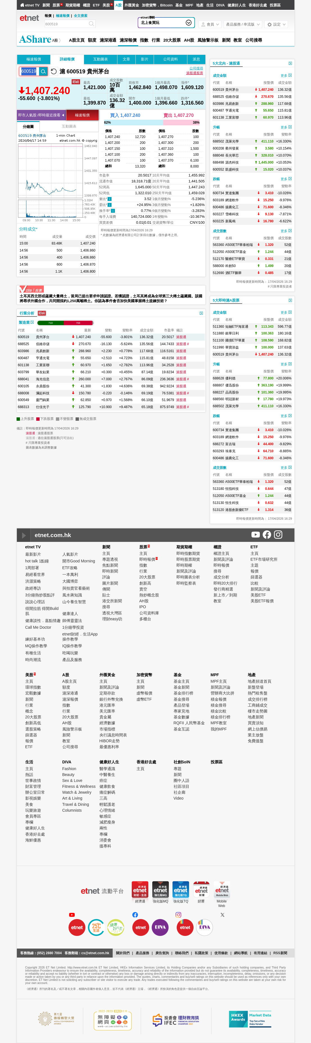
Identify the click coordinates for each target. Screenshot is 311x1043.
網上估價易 (257, 729)
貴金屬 (105, 717)
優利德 (230, 378)
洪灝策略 (33, 581)
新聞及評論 (186, 571)
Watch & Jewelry (77, 792)
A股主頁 (77, 40)
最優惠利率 (109, 747)
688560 (218, 399)
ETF (96, 5)
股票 (56, 5)
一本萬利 (70, 574)
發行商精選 (223, 589)
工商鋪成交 (257, 705)
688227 (218, 392)
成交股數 (219, 231)
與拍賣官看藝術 (76, 588)
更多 (286, 76)
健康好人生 (237, 5)
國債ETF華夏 (235, 340)
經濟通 (140, 901)
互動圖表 (100, 59)
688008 (23, 393)
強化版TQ (180, 901)
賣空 (143, 589)
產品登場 (181, 705)
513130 (218, 503)
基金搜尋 (181, 699)
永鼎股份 (42, 386)
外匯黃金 (131, 5)
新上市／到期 (225, 595)
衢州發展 (232, 148)
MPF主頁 (219, 681)
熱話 (29, 774)
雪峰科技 (232, 214)
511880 (218, 333)
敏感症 (105, 816)
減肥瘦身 (107, 822)
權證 (86, 5)
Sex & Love (72, 780)
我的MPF (219, 729)
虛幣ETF (144, 699)
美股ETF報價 (262, 601)
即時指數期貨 (188, 553)
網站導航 (241, 953)
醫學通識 (107, 768)
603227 (218, 214)
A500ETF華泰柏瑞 (239, 245)
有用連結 (260, 953)
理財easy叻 (112, 619)
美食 (29, 804)
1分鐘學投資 (73, 627)
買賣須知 (256, 723)
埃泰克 (230, 451)
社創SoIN (182, 762)
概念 (29, 711)
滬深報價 (128, 40)
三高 (103, 798)
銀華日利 (232, 333)
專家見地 (181, 711)
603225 (218, 221)
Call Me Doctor (38, 627)
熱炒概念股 (149, 595)
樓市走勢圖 (257, 711)
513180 (218, 489)
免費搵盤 (256, 741)
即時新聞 (110, 571)
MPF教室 (219, 723)
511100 (218, 340)
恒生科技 (232, 503)
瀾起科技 (42, 393)
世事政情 (33, 780)
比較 (254, 583)
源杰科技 (232, 162)
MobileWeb (221, 903)
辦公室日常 (35, 792)
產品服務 (142, 953)
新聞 (46, 5)
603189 (218, 200)
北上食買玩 (150, 23)
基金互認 (181, 729)
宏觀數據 (33, 693)
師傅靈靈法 (72, 620)
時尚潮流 (33, 659)
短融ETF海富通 (237, 327)
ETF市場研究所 (264, 559)
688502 (218, 141)
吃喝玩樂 (70, 653)
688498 (218, 162)
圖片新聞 (110, 583)
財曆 (201, 901)
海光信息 (42, 379)
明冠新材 (232, 399)
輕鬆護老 (107, 804)
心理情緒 (107, 810)
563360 (218, 245)
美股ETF (258, 595)
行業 (156, 40)
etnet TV (32, 5)
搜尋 (106, 607)
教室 (237, 40)
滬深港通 (108, 40)
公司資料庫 (149, 613)
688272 (218, 444)
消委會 (105, 840)
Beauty (68, 774)
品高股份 (232, 392)
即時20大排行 (226, 583)
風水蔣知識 (72, 595)
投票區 (275, 5)
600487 (23, 358)
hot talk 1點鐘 (37, 561)
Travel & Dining (75, 804)
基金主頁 (181, 681)
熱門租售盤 (257, 693)
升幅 (216, 127)
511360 (218, 327)
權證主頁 (221, 553)
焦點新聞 (110, 565)
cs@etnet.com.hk (95, 953)
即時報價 (148, 559)
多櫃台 (145, 619)
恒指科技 (232, 489)
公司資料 (170, 59)
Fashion (69, 768)
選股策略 (33, 729)
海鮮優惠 (33, 840)
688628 (218, 378)
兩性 (103, 828)
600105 (23, 386)
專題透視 (110, 559)
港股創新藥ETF (237, 510)
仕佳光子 (42, 407)
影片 (144, 59)
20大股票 (172, 40)
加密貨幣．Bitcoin (157, 5)
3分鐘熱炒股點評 (40, 595)
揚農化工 (232, 207)
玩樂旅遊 (33, 810)
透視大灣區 (112, 613)
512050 (218, 252)
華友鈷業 (42, 372)
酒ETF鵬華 (233, 273)
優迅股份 (232, 385)
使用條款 (221, 953)
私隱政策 (201, 953)
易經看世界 (35, 574)
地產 (199, 5)
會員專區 (33, 816)
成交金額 (219, 76)
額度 (92, 40)
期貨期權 (72, 5)
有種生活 (33, 653)
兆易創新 (42, 351)
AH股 (189, 40)
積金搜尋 (218, 705)
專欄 (29, 822)
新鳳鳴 (230, 221)
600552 (218, 169)
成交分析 (221, 577)
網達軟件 (232, 200)
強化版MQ (160, 901)
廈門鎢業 (42, 400)
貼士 (106, 595)
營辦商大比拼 (222, 693)
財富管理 (33, 786)
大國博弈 (70, 581)
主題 (254, 565)
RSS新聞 (280, 953)
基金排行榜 (183, 693)
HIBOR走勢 (109, 741)
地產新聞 (256, 717)
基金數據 (181, 717)
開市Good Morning (78, 561)
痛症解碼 (107, 792)
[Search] (66, 24)
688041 (23, 379)
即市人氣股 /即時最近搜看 (39, 115)
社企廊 (179, 792)
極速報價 (62, 16)
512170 (218, 259)
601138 (23, 365)
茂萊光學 (232, 141)
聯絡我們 (182, 953)
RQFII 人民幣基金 (189, 723)
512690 (218, 273)
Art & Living (72, 798)
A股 (118, 5)
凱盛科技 (232, 169)
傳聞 (106, 589)
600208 (218, 148)
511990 (218, 347)
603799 (23, 372)
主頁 (106, 553)
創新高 (145, 583)
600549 (23, 400)
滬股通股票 (194, 73)
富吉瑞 (230, 444)
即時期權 (184, 565)
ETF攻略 (70, 567)
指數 (144, 40)
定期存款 (107, 693)
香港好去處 (258, 5)
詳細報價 (67, 59)
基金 (179, 5)
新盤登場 (256, 687)
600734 (218, 193)
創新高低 (33, 723)
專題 (177, 768)
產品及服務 (72, 659)
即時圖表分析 (188, 577)
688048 (218, 155)
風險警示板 (208, 40)
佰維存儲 (42, 344)
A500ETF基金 (235, 252)
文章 (126, 59)
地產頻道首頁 (259, 681)
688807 (218, 385)
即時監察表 (186, 583)
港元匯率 (107, 705)
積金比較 (218, 711)
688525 (23, 344)
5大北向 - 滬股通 (226, 63)
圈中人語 (181, 780)
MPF (189, 5)
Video (179, 798)
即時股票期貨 (188, 559)
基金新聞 (181, 687)
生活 (210, 5)
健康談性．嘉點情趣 (43, 620)
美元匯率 (107, 711)
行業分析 (27, 313)
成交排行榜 (257, 699)
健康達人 (70, 613)
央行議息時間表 (113, 735)
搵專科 (105, 846)
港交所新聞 (112, 601)
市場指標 (107, 729)
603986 (23, 351)
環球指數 (33, 687)
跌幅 (216, 179)
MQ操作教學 (36, 646)
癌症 (103, 780)
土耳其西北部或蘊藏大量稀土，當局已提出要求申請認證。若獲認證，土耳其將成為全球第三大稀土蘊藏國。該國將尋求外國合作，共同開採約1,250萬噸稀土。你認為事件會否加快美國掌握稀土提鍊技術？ (111, 298)
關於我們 (123, 953)
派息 (196, 59)
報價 (254, 571)
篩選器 (256, 577)
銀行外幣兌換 (111, 699)
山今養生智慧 (74, 601)
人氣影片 (70, 554)
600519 (23, 337)
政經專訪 (33, 588)
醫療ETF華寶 (235, 259)
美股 (106, 5)
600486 (218, 207)
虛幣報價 (144, 693)
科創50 (230, 266)
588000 (218, 266)
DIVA (220, 5)
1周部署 (32, 567)
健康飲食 (107, 786)
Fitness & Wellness (79, 786)
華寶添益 (232, 347)
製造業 (26, 322)
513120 (218, 510)
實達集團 (232, 193)
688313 (23, 407)
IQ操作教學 (72, 646)
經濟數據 (107, 723)
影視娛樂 (33, 798)
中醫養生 (107, 774)
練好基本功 (35, 639)
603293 (218, 451)
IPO (142, 607)
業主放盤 (256, 735)
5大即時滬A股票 (226, 300)
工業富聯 (42, 365)
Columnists (72, 810)
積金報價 (218, 699)
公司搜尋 (253, 40)
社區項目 (181, 786)
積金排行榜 (220, 717)
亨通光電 (42, 358)
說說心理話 (35, 601)
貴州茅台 (42, 337)
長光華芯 (232, 155)
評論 (106, 577)
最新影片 (33, 554)
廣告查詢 (162, 953)
